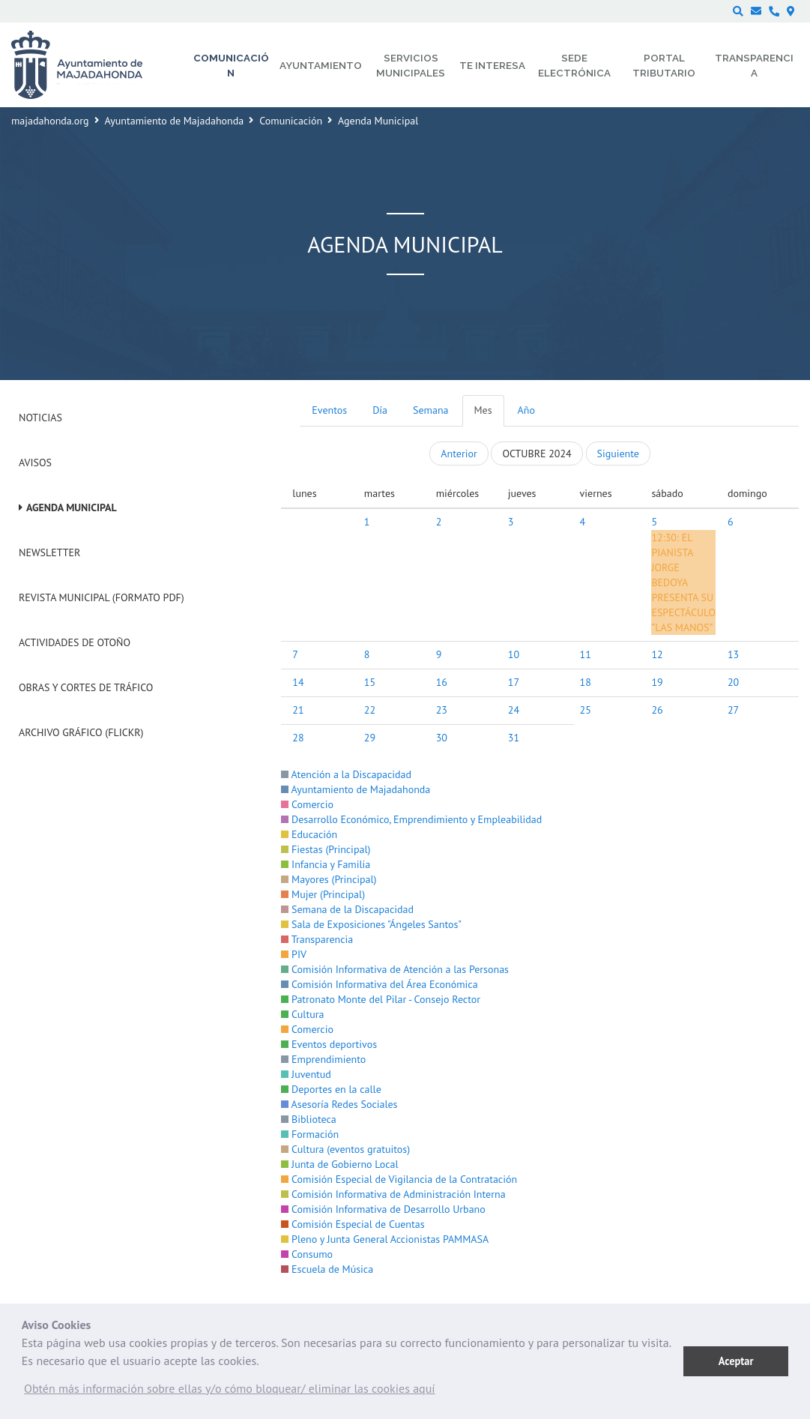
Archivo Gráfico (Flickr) (81, 732)
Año (526, 410)
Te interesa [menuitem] (492, 65)
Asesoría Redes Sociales (339, 1104)
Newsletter (49, 552)
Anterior (459, 453)
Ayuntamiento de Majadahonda (174, 120)
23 (441, 710)
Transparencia (317, 939)
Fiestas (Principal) (325, 849)
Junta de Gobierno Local (339, 1164)
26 (656, 710)
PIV (293, 954)
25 (585, 710)
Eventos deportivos (329, 1044)
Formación (310, 1134)
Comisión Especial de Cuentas (352, 1224)
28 (297, 737)
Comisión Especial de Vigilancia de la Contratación (399, 1179)
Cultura (302, 1014)
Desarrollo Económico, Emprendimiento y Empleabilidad (411, 819)
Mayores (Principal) (328, 879)
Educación (309, 834)
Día (379, 410)
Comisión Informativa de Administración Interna (393, 1194)
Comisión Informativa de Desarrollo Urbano (383, 1209)
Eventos (329, 410)
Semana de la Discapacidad (347, 909)
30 (441, 737)
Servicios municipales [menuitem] (410, 65)
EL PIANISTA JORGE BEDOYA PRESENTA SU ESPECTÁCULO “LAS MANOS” (683, 582)
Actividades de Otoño (74, 642)
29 (369, 737)
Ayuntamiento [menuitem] (320, 65)
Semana (430, 410)
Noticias (40, 417)
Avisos (35, 462)
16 (441, 682)
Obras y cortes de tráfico (86, 687)
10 (513, 654)
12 (656, 654)
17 (513, 682)
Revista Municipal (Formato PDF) (101, 597)
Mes (483, 410)
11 (585, 654)
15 (369, 682)
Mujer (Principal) (323, 894)
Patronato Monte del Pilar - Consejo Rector (380, 999)
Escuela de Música (327, 1269)
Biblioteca (308, 1119)
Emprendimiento (323, 1059)
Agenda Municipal (71, 507)
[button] (230, 1392)
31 (513, 737)
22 (369, 710)
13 (733, 654)
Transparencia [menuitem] (754, 65)
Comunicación (290, 120)
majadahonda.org (50, 120)
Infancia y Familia (325, 864)
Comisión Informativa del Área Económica (379, 984)
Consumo (307, 1254)
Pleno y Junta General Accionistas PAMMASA (385, 1239)
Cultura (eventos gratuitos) (345, 1149)
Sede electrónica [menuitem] (574, 65)
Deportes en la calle (331, 1089)
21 (297, 710)
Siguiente (618, 453)
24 (513, 710)
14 (297, 682)
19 (656, 682)
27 (733, 710)
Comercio (307, 804)
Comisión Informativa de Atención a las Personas (395, 969)
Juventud (306, 1074)
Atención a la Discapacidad (346, 774)
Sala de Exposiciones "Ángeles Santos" (371, 924)
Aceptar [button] (736, 1361)
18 (585, 682)
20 (733, 682)
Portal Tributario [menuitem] (663, 65)
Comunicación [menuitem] (231, 65)
